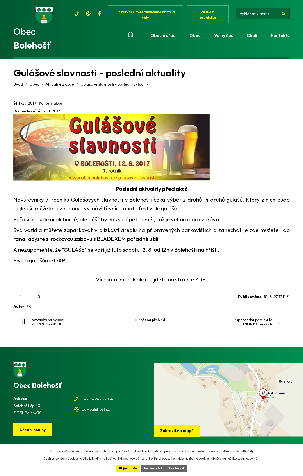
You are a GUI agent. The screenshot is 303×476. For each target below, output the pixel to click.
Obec (34, 86)
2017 (32, 105)
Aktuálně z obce (59, 86)
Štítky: (19, 105)
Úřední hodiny (33, 432)
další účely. (247, 451)
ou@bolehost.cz (96, 411)
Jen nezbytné (153, 468)
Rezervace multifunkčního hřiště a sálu (146, 15)
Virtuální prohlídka (209, 15)
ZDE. (201, 281)
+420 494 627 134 (97, 401)
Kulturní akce (50, 105)
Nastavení (177, 468)
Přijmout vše (127, 468)
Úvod (18, 86)
